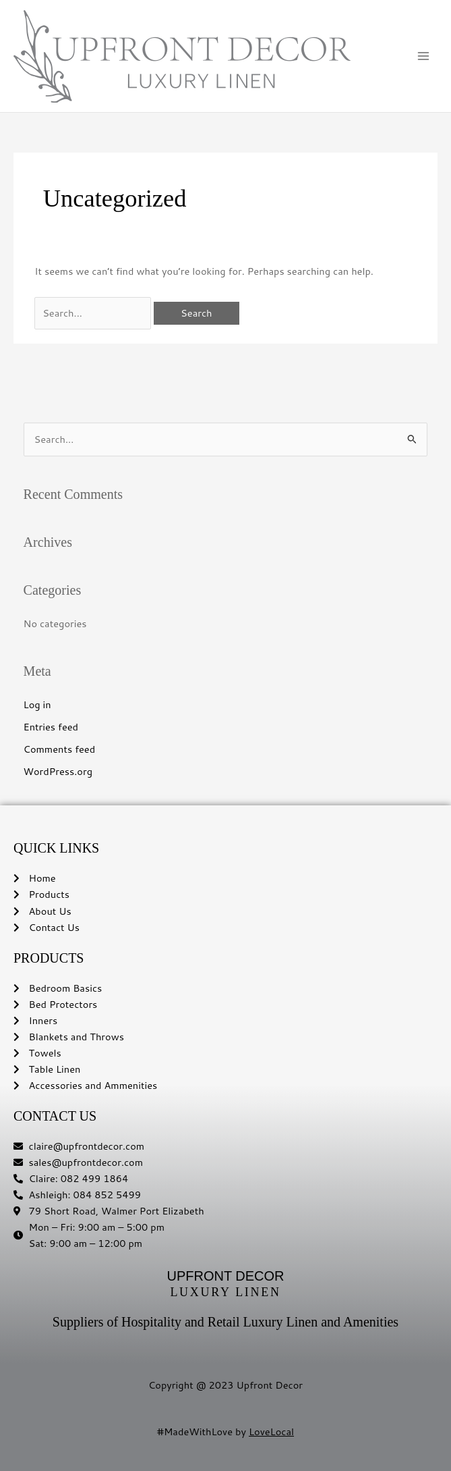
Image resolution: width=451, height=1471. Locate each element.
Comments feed (60, 749)
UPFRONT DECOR (225, 1275)
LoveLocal (271, 1431)
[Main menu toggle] (423, 56)
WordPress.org (58, 771)
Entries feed (51, 727)
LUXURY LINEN (225, 1292)
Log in (37, 704)
